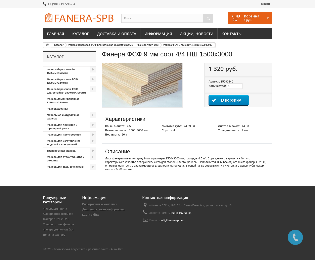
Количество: (217, 86)
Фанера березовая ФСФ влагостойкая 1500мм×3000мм (100, 45)
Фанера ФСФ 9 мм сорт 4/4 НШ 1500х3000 (187, 45)
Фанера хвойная (57, 108)
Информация (158, 33)
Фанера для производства (64, 134)
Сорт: (166, 130)
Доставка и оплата (116, 33)
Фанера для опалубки (58, 229)
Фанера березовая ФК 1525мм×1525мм (61, 71)
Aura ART (117, 249)
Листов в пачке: (229, 126)
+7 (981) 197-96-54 (61, 4)
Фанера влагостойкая (58, 213)
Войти (265, 3)
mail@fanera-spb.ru (171, 220)
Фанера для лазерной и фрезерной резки (62, 126)
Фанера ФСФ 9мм (148, 45)
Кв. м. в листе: (115, 126)
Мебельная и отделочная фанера (63, 116)
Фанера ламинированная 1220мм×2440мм (63, 100)
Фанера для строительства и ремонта (65, 158)
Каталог (80, 33)
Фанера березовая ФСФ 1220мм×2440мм (62, 81)
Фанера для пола (55, 208)
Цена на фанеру (54, 234)
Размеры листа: (116, 130)
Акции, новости (196, 33)
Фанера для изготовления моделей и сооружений (64, 142)
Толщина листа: (229, 130)
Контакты (232, 33)
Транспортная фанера (61, 150)
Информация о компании (99, 204)
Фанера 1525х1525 (55, 219)
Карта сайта (90, 214)
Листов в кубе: (172, 126)
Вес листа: (112, 134)
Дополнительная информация (103, 209)
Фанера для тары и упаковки (65, 166)
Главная (55, 33)
